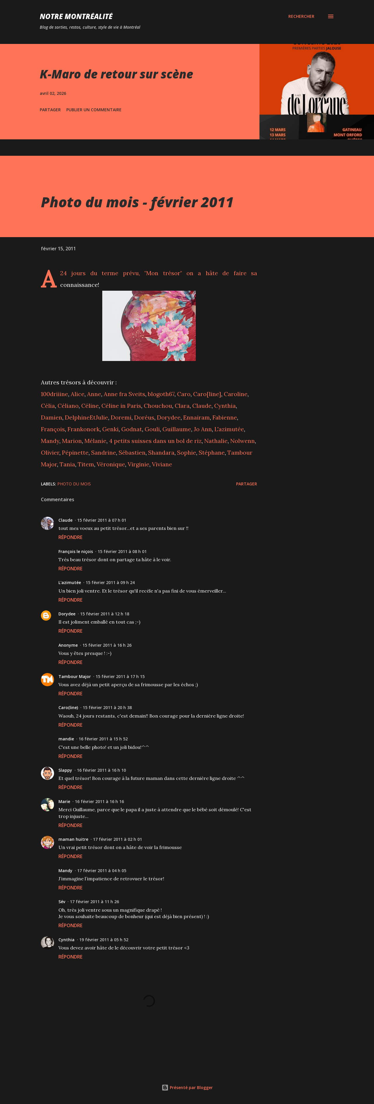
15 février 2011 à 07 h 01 (101, 520)
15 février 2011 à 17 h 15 (120, 676)
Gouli (152, 429)
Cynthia (225, 405)
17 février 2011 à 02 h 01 (117, 839)
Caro (184, 394)
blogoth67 (161, 394)
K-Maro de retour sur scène (116, 74)
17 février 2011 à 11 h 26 (94, 901)
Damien (51, 417)
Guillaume (176, 429)
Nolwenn (242, 440)
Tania (67, 464)
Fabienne (224, 417)
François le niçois (75, 551)
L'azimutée (229, 429)
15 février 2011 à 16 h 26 (106, 645)
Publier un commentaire (94, 109)
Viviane (162, 464)
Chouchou (158, 405)
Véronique (111, 464)
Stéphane (212, 452)
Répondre (70, 537)
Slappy (65, 770)
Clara (182, 405)
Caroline (235, 394)
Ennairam (196, 417)
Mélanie (95, 440)
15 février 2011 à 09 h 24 (110, 582)
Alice (77, 394)
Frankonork (83, 429)
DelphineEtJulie (86, 417)
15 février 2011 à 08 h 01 (122, 551)
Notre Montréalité (76, 16)
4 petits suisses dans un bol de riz (155, 440)
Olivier (50, 452)
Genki (110, 429)
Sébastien (132, 452)
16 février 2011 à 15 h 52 (103, 739)
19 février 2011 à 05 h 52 (103, 939)
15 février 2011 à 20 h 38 (107, 707)
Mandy (50, 440)
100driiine (54, 394)
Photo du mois (74, 484)
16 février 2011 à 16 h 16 (99, 801)
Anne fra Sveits (124, 394)
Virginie (138, 464)
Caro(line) (68, 707)
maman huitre (73, 839)
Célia (48, 405)
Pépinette (75, 452)
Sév (61, 901)
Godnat (131, 429)
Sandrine (103, 452)
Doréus (144, 417)
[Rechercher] (301, 16)
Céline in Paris (121, 405)
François (53, 429)
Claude (202, 405)
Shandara (161, 452)
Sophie (186, 452)
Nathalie (216, 440)
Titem (86, 464)
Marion (72, 440)
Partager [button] (50, 109)
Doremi (121, 417)
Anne (94, 394)
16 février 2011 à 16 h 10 (101, 770)
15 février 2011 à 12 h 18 (104, 614)
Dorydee (169, 417)
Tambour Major (74, 676)
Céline (90, 405)
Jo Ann (203, 429)
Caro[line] (207, 394)
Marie (64, 801)
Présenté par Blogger (187, 1087)
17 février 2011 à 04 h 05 (101, 870)
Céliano (68, 405)
